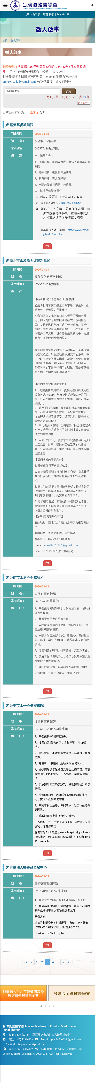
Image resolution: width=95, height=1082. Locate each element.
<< (25, 962)
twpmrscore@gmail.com (31, 1044)
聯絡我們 (48, 14)
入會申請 (33, 14)
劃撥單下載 (75, 1049)
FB (68, 14)
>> (69, 962)
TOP (48, 246)
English (61, 14)
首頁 (5, 40)
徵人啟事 (47, 29)
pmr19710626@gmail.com (19, 82)
